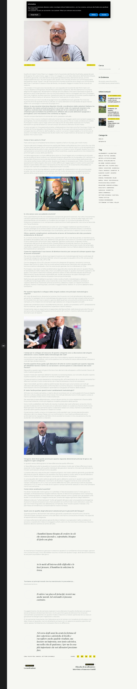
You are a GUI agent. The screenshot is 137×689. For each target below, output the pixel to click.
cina (25, 656)
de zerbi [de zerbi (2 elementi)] (101, 163)
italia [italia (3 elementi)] (101, 170)
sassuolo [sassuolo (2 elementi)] (102, 190)
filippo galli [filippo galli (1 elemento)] (113, 165)
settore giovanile (48, 656)
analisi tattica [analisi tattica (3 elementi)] (104, 155)
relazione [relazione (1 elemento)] (102, 185)
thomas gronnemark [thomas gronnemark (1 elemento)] (106, 200)
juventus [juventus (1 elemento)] (114, 170)
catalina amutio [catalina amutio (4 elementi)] (109, 160)
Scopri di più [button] (34, 14)
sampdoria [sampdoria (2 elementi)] (110, 187)
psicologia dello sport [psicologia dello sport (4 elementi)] (107, 182)
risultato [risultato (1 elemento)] (102, 187)
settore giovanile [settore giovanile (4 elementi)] (105, 195)
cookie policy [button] (34, 8)
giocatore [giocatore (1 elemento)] (107, 168)
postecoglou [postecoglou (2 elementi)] (113, 180)
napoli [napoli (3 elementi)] (101, 180)
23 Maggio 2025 (114, 118)
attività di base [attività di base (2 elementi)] (110, 158)
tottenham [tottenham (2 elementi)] (102, 202)
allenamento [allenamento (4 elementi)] (103, 153)
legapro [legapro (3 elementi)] (113, 173)
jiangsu (38, 656)
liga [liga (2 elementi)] (100, 175)
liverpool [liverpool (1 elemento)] (105, 175)
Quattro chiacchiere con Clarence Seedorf (113, 124)
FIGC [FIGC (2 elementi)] (107, 165)
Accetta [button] (104, 14)
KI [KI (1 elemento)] (118, 170)
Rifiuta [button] (94, 14)
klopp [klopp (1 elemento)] (107, 173)
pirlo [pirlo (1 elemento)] (106, 180)
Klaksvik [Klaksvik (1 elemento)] (101, 173)
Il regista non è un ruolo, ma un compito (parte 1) (114, 100)
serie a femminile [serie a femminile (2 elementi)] (104, 192)
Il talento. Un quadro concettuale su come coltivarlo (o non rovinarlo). (114, 112)
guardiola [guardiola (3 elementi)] (115, 168)
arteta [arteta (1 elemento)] (101, 158)
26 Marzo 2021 (30, 65)
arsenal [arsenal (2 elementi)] (113, 155)
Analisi (101, 139)
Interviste (91, 65)
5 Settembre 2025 (115, 95)
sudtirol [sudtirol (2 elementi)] (115, 195)
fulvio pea (31, 656)
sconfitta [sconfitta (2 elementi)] (109, 190)
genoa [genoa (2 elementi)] (101, 168)
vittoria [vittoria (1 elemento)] (110, 202)
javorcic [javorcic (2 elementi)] (107, 170)
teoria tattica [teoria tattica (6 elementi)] (104, 197)
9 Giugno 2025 (113, 106)
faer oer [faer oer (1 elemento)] (102, 165)
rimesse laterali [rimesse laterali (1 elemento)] (112, 185)
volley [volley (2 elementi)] (116, 202)
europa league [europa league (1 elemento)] (110, 163)
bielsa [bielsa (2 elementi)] (101, 160)
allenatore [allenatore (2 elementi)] (112, 153)
